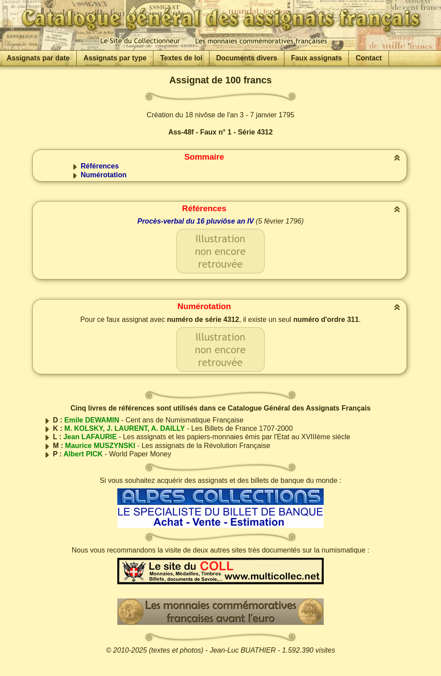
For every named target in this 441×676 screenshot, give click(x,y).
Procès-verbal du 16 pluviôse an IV (195, 221)
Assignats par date (38, 58)
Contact (368, 58)
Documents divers (246, 58)
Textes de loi (181, 58)
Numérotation (104, 175)
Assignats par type (114, 58)
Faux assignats (316, 58)
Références (100, 166)
